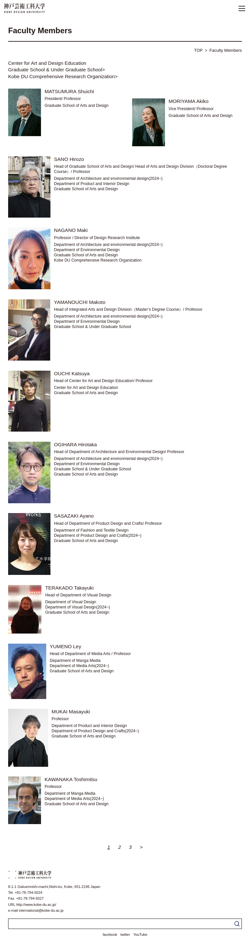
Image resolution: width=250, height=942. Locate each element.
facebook (110, 934)
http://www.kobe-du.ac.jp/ (36, 904)
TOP (198, 50)
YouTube (140, 934)
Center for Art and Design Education (47, 63)
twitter (125, 934)
